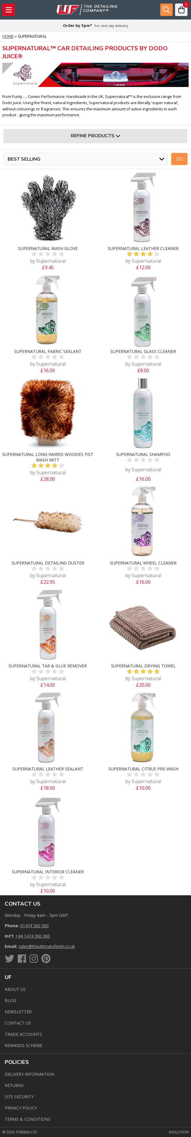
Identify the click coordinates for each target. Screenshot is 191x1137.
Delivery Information (29, 1074)
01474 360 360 (34, 925)
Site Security (19, 1096)
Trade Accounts (23, 1034)
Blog (10, 1000)
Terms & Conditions (27, 1119)
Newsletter (18, 1012)
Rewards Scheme (23, 1045)
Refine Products (95, 136)
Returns (14, 1085)
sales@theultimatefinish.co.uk (47, 946)
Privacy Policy (21, 1108)
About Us (15, 989)
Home (8, 36)
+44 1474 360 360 (32, 936)
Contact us (18, 1023)
